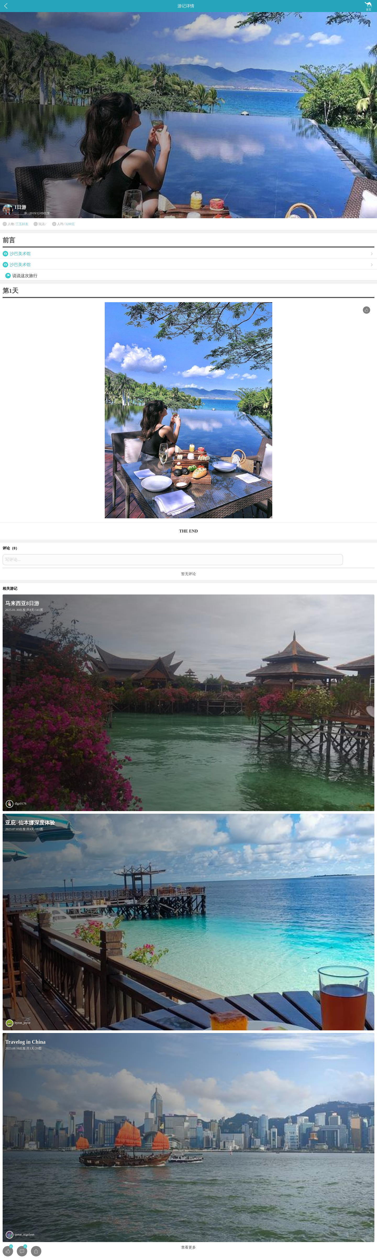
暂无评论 (188, 574)
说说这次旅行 (24, 275)
